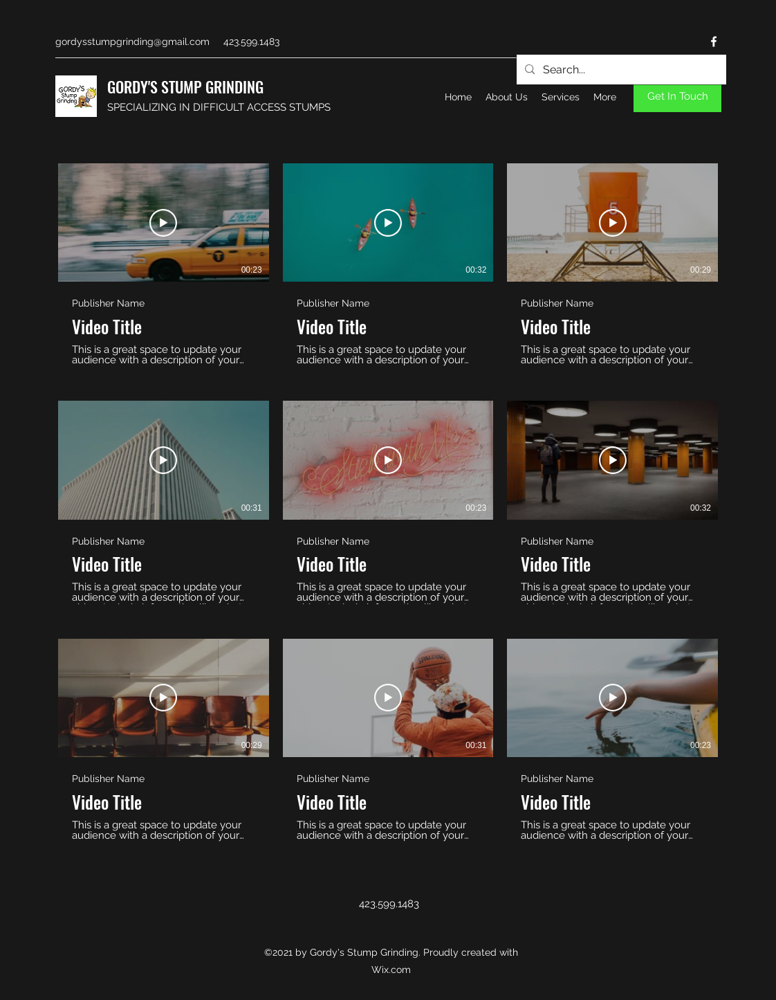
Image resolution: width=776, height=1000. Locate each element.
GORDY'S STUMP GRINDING (185, 86)
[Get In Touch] (677, 96)
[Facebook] (714, 41)
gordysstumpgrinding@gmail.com (132, 41)
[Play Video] (163, 223)
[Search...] (620, 70)
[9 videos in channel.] (388, 502)
